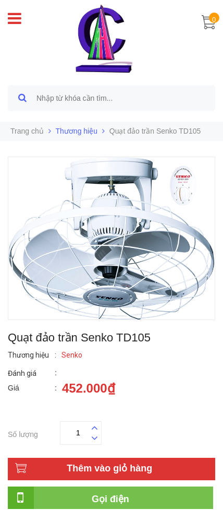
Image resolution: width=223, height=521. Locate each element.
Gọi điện (110, 499)
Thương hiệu (76, 131)
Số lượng (23, 433)
